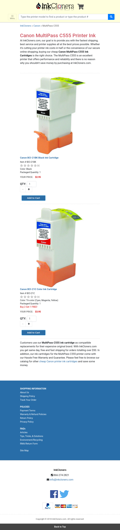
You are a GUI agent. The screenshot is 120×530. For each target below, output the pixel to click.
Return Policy (26, 418)
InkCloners (25, 25)
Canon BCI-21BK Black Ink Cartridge (39, 157)
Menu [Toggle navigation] (12, 17)
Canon (36, 25)
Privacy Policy (27, 422)
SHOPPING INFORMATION (33, 388)
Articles (24, 432)
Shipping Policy (27, 396)
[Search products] (63, 17)
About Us (24, 392)
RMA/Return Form (29, 443)
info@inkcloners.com (61, 479)
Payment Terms (27, 410)
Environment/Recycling (31, 440)
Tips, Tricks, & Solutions (31, 436)
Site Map (24, 450)
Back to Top (60, 526)
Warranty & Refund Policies (33, 414)
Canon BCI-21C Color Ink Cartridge (38, 289)
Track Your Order (28, 400)
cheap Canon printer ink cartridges (58, 361)
